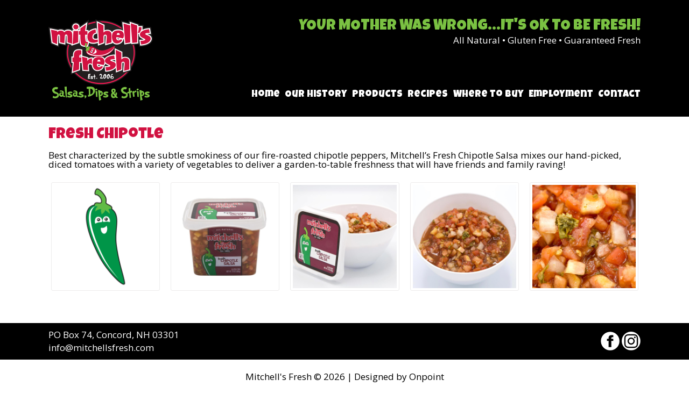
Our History (316, 94)
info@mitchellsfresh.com (101, 347)
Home (265, 94)
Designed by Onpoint (399, 376)
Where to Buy (488, 94)
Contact (619, 94)
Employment (561, 94)
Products (377, 94)
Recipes (427, 94)
